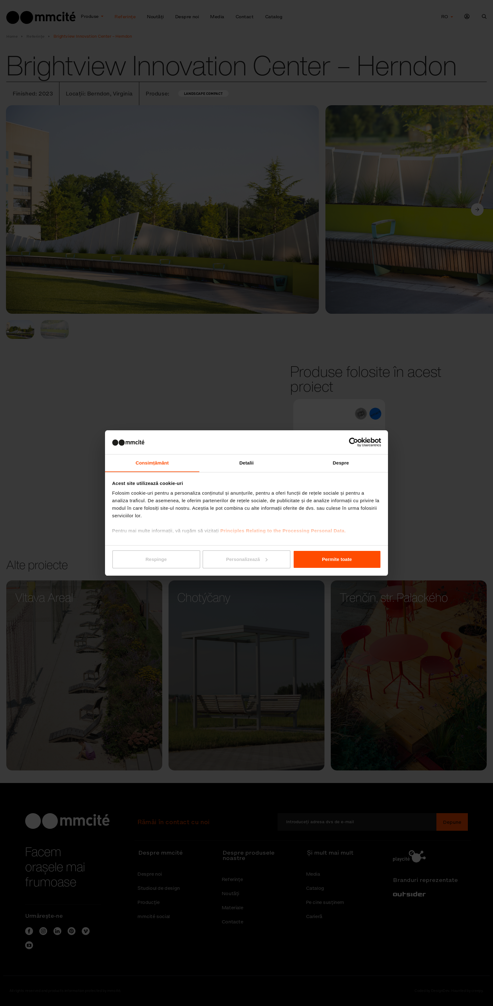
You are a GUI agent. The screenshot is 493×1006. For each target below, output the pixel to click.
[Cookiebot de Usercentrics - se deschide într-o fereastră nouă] (353, 442)
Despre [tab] (341, 462)
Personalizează (247, 559)
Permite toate (337, 559)
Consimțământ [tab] (152, 462)
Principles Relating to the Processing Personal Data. (283, 531)
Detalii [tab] (246, 462)
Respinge (156, 559)
